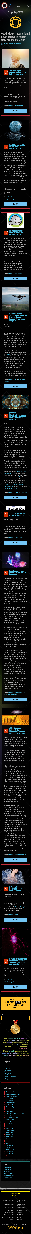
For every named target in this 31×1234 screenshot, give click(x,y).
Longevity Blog (8, 1169)
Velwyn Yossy (19, 907)
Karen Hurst (10, 106)
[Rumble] (22, 1227)
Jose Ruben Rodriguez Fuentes (15, 1113)
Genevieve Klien (10, 1092)
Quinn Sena (9, 1098)
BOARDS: (18, 1210)
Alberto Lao (9, 1128)
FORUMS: (11, 1220)
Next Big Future (8, 1173)
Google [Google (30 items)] (22, 1045)
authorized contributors (15, 44)
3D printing (17, 915)
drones (16, 273)
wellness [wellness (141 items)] (26, 1055)
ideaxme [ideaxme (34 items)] (17, 1047)
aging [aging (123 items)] (5, 1038)
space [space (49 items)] (28, 1053)
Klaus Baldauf (10, 1119)
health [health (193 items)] (25, 1045)
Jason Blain (9, 1147)
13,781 (15, 1005)
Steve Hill (8, 1139)
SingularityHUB (8, 1177)
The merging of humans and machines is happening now (18, 72)
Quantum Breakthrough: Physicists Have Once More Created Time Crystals (17, 416)
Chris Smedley (10, 1154)
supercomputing (14, 694)
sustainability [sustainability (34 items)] (5, 1055)
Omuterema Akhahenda (12, 1117)
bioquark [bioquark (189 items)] (12, 1040)
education (17, 855)
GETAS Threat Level (15, 1195)
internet (16, 106)
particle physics (18, 692)
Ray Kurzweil (7, 1073)
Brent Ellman (9, 1141)
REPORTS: (19, 1213)
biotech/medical (18, 197)
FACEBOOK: (5, 1201)
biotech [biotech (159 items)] (18, 1041)
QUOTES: (18, 1220)
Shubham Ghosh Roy (12, 1096)
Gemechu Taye (10, 1107)
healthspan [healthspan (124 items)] (8, 1047)
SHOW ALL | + (6, 1156)
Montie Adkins (10, 1149)
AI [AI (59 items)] (8, 1038)
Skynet (6, 1078)
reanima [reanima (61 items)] (26, 1051)
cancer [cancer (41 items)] (17, 1042)
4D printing (7, 1068)
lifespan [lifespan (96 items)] (5, 1051)
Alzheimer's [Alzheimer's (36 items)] (11, 1038)
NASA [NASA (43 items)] (16, 1051)
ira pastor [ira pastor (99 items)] (14, 1049)
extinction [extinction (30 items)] (12, 1045)
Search (28, 1018)
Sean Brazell (9, 1134)
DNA (5, 1071)
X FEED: (6, 1208)
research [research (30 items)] (18, 1053)
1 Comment (20, 273)
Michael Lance (10, 1145)
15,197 (22, 1005)
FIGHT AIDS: (7, 1213)
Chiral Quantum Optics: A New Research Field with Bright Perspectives (17, 731)
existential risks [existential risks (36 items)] (7, 1045)
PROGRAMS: (19, 1215)
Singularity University (10, 1076)
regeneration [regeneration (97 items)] (13, 1053)
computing (17, 492)
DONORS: (10, 1210)
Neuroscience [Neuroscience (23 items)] (19, 1051)
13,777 (12, 1002)
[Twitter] (12, 1227)
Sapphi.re (27, 1225)
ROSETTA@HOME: (5, 1217)
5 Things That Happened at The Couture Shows (15, 889)
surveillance (6, 381)
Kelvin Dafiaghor (11, 1109)
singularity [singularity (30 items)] (24, 1053)
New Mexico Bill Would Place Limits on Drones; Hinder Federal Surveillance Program (18, 317)
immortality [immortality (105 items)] (23, 1047)
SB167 (9, 354)
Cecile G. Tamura (11, 1122)
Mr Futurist (7, 1171)
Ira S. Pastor (9, 1151)
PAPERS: (18, 1217)
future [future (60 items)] (15, 1045)
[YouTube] (19, 1227)
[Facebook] (9, 1227)
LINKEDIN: (6, 1204)
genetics (23, 197)
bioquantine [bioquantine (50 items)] (5, 1040)
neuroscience (18, 982)
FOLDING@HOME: (5, 1215)
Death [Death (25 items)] (27, 1042)
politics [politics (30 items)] (22, 1051)
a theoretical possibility (14, 477)
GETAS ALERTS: (20, 1204)
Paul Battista (9, 1105)
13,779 (24, 1002)
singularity (11, 199)
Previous (11, 999)
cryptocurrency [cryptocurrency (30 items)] (21, 1042)
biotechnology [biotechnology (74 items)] (25, 1041)
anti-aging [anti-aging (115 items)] (17, 1038)
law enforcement (21, 379)
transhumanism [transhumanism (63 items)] (19, 1055)
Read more (15, 111)
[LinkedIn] (15, 1227)
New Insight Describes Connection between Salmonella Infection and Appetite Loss (18, 961)
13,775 (24, 999)
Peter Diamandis (8, 1070)
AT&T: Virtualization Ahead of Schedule (17, 514)
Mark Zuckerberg (8, 1080)
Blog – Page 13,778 (15, 12)
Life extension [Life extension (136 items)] (22, 1049)
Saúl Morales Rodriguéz (13, 1094)
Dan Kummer (10, 1115)
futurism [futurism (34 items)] (18, 1045)
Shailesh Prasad (10, 1102)
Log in (5, 44)
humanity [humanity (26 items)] (14, 1047)
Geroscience (7, 1167)
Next (14, 1007)
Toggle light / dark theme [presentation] (28, 6)
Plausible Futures (9, 1175)
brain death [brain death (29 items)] (14, 1042)
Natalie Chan (9, 1136)
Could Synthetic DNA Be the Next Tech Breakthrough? (17, 147)
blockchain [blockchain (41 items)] (9, 1042)
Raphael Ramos (10, 1132)
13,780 (9, 1005)
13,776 (7, 1002)
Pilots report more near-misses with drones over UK (16, 232)
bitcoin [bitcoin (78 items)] (5, 1042)
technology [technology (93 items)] (11, 1055)
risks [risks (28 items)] (21, 1053)
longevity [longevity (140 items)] (11, 1051)
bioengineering (18, 980)
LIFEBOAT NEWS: (20, 1201)
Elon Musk (7, 1075)
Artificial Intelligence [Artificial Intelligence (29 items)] (24, 1038)
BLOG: (18, 1208)
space (9, 694)
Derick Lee (9, 1126)
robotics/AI (20, 106)
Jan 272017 (6, 72)
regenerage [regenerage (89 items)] (5, 1053)
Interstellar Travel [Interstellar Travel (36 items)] (8, 1049)
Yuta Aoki (9, 1124)
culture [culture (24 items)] (25, 1042)
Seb (7, 1143)
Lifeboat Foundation (12, 1225)
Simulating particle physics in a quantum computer (17, 573)
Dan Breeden (9, 1100)
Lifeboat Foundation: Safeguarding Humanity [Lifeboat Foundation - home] (11, 5)
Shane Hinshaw (10, 1130)
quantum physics (23, 492)
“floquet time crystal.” (10, 488)
